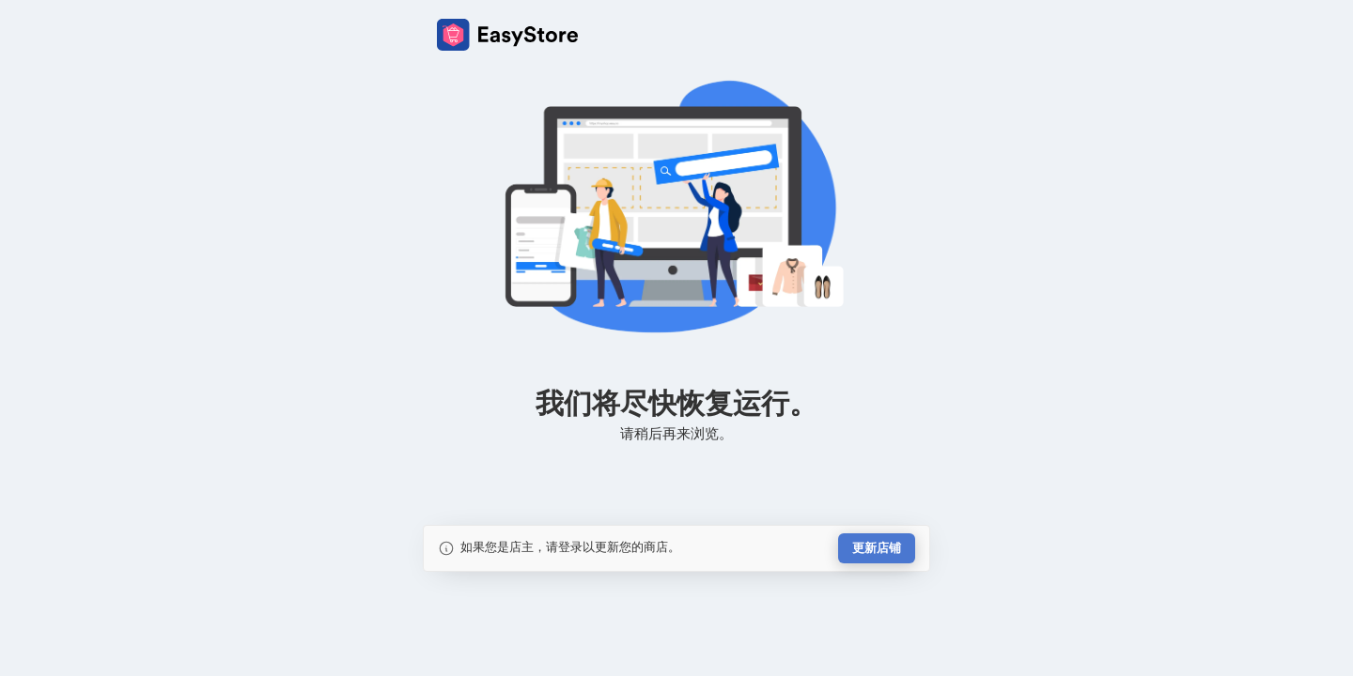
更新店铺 (876, 548)
